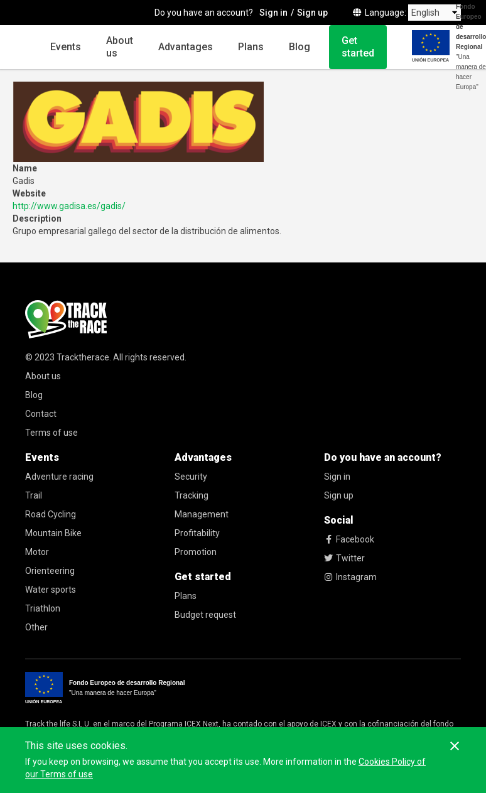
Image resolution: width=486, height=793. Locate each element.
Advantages (185, 47)
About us (119, 47)
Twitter (344, 558)
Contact (41, 414)
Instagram (350, 577)
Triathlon (42, 608)
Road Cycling (50, 514)
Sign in (337, 477)
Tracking (191, 495)
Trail (33, 495)
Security (191, 477)
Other (36, 627)
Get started (358, 47)
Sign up (339, 495)
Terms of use (51, 433)
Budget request (205, 615)
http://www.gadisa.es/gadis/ (69, 206)
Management (202, 514)
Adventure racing (59, 477)
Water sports (50, 590)
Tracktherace (83, 357)
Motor (37, 552)
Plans (251, 47)
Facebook (349, 539)
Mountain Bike (53, 533)
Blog (299, 47)
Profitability (197, 533)
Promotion (196, 552)
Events (65, 47)
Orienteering (50, 571)
